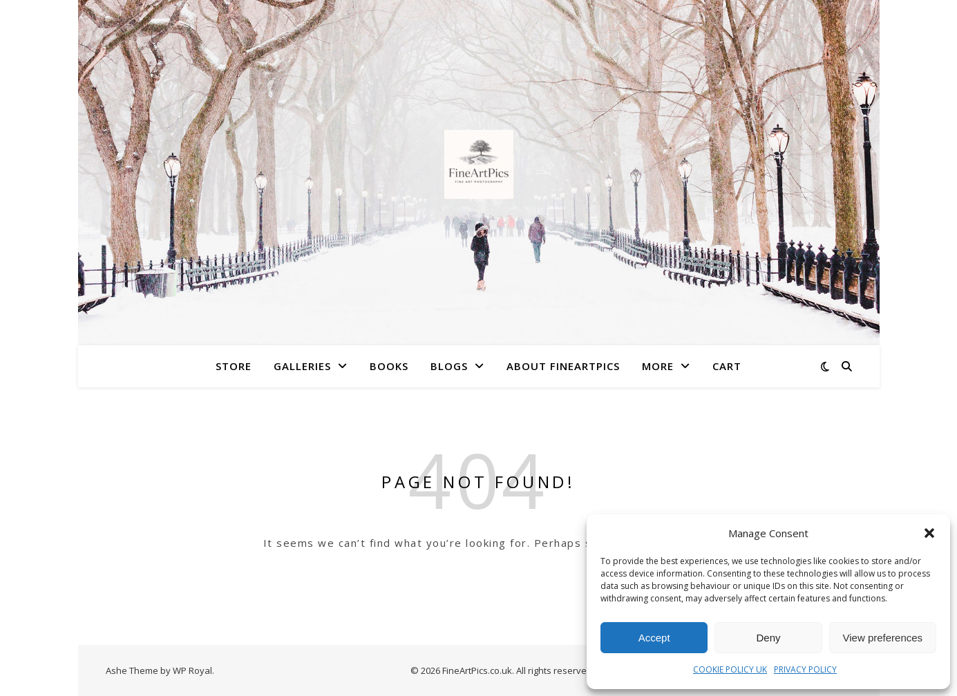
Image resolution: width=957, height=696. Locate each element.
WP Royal (192, 670)
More (658, 366)
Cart (726, 366)
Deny (768, 638)
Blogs (449, 366)
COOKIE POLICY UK (730, 669)
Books (389, 366)
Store (234, 366)
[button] (929, 533)
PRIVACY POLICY (805, 669)
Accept (654, 638)
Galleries (302, 366)
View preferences (883, 638)
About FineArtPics (563, 366)
